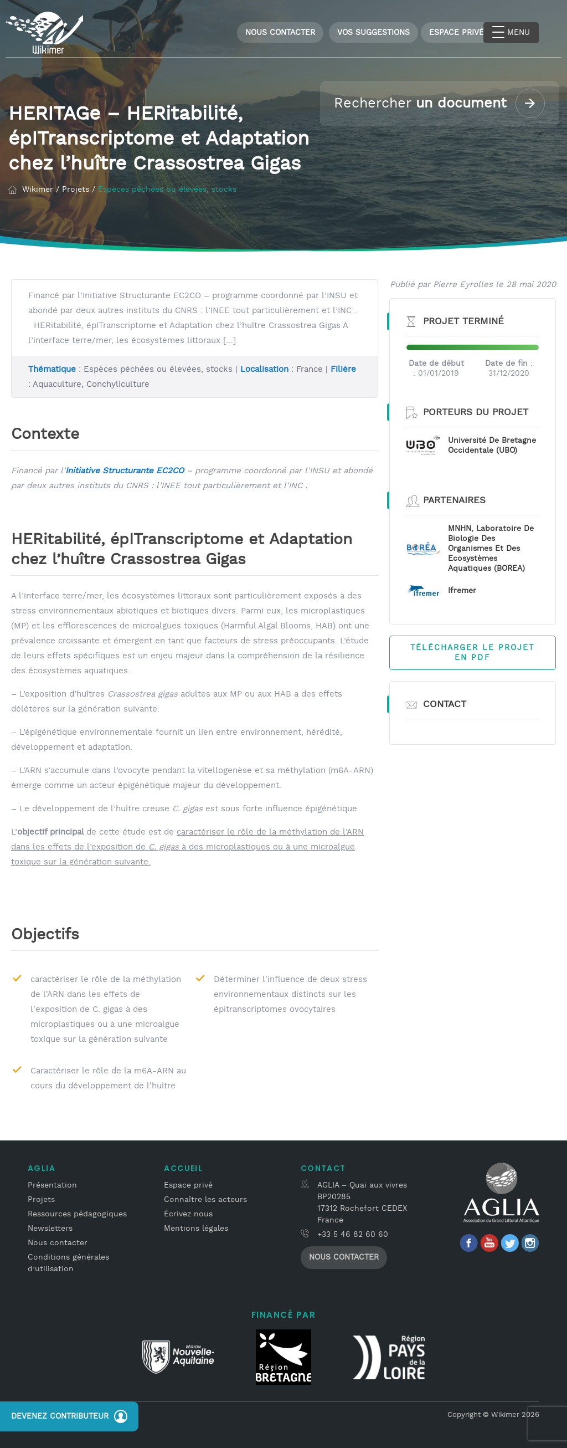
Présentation (52, 1183)
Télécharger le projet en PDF (472, 651)
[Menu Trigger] (511, 32)
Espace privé (188, 1183)
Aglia (41, 1165)
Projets (41, 1198)
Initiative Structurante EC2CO (124, 468)
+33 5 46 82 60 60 (352, 1232)
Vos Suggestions (373, 33)
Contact (323, 1165)
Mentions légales (196, 1226)
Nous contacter (280, 33)
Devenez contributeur (69, 1416)
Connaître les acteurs (205, 1198)
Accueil (183, 1165)
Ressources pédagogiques (77, 1212)
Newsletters (50, 1226)
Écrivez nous (188, 1212)
